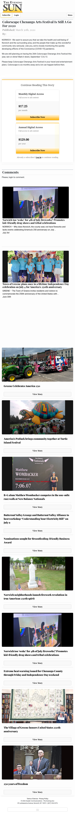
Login (16, 15)
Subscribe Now (37, 117)
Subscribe (6, 15)
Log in (38, 157)
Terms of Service (32, 799)
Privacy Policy (43, 799)
